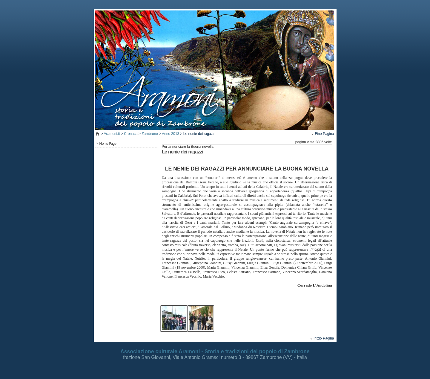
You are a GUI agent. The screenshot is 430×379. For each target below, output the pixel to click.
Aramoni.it (112, 134)
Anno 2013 (170, 134)
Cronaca (130, 134)
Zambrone (150, 134)
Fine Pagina (324, 134)
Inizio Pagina (324, 338)
